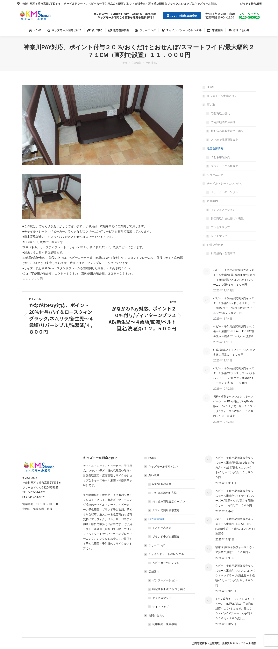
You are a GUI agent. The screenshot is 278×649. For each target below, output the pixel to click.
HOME (211, 87)
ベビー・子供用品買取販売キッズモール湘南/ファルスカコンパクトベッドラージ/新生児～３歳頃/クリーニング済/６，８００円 (234, 375)
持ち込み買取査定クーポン (227, 130)
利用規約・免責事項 (223, 253)
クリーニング (215, 174)
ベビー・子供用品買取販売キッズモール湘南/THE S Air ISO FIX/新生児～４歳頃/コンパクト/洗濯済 (234, 331)
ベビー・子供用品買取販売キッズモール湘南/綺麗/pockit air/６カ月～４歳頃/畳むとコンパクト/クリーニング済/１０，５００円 (234, 277)
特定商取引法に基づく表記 (227, 218)
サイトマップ (219, 236)
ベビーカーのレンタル (224, 192)
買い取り (210, 104)
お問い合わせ (213, 244)
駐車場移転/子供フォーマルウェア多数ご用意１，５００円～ (234, 352)
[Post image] (206, 271)
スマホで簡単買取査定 (224, 139)
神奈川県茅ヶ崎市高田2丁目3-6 (38, 3)
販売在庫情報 (213, 148)
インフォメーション (223, 209)
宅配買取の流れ (220, 113)
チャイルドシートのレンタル (222, 183)
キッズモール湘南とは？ (222, 95)
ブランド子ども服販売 (224, 166)
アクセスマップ (220, 227)
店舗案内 (210, 201)
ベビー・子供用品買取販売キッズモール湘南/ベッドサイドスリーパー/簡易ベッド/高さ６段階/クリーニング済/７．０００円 (234, 305)
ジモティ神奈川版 (251, 3)
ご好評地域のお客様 (223, 122)
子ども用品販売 (220, 157)
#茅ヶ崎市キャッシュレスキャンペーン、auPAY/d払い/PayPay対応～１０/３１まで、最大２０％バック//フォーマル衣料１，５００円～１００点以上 (234, 406)
